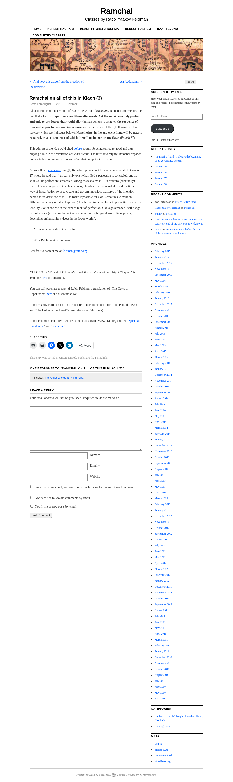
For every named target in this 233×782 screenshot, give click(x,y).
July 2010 (160, 680)
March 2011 (161, 639)
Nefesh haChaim (60, 29)
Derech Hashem (138, 29)
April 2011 (160, 633)
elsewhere (54, 170)
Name (95, 455)
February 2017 (162, 251)
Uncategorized (67, 357)
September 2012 (163, 533)
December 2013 (163, 445)
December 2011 (163, 586)
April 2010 (160, 698)
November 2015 (163, 310)
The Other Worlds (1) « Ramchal (64, 377)
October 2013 (162, 457)
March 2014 (161, 427)
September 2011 (163, 604)
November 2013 (163, 451)
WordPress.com (147, 774)
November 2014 (163, 380)
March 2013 (161, 498)
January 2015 (162, 369)
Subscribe (162, 128)
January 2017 (162, 257)
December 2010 (163, 657)
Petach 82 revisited (185, 201)
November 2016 (163, 268)
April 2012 (160, 563)
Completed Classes (49, 35)
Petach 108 (161, 172)
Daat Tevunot (168, 29)
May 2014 (160, 416)
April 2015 (160, 351)
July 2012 (160, 545)
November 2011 (163, 592)
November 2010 (163, 663)
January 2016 (162, 298)
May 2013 (160, 486)
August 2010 (162, 675)
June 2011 (160, 622)
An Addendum (131, 81)
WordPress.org (162, 761)
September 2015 (163, 321)
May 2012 (160, 557)
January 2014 (162, 439)
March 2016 (161, 286)
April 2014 (160, 421)
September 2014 (163, 392)
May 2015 (160, 345)
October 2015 (162, 316)
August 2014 (162, 398)
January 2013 (162, 510)
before (78, 148)
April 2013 (160, 492)
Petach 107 (161, 178)
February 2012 (162, 574)
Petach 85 (189, 207)
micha (158, 229)
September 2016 (163, 274)
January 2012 (162, 580)
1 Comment (71, 104)
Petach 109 (161, 166)
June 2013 (160, 480)
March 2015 (161, 357)
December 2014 (163, 374)
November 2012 (163, 522)
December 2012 (163, 516)
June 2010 (160, 686)
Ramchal (116, 11)
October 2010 (162, 669)
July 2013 (160, 474)
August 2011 (161, 610)
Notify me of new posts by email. (56, 506)
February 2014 (162, 433)
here (44, 278)
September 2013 (163, 463)
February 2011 (162, 645)
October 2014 (162, 386)
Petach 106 (161, 184)
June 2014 (160, 410)
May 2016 (160, 280)
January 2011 (162, 651)
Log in (158, 743)
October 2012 (162, 527)
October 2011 (162, 598)
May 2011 (160, 627)
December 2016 (163, 263)
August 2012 (162, 539)
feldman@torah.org (74, 251)
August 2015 (162, 327)
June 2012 (160, 551)
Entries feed (161, 749)
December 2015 (163, 304)
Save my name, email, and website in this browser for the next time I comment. (85, 487)
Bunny (158, 213)
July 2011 (160, 616)
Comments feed (163, 755)
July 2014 (160, 404)
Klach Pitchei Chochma (99, 29)
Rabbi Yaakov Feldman (167, 207)
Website (95, 476)
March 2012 (161, 569)
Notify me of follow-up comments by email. (63, 498)
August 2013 (162, 469)
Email (95, 465)
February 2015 (162, 363)
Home (37, 29)
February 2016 (162, 292)
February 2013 (162, 504)
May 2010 (160, 692)
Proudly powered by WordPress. (93, 774)
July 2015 (160, 333)
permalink (101, 357)
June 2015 (160, 339)
